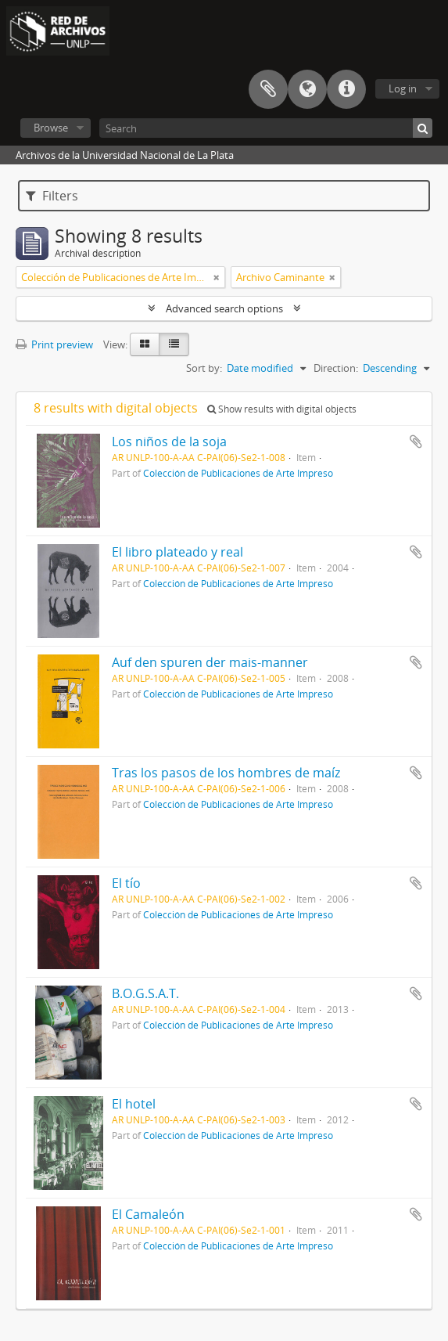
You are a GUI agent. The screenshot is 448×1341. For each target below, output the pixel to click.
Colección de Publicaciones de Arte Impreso (238, 473)
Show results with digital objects (282, 409)
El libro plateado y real (177, 552)
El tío (126, 883)
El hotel (134, 1103)
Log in (403, 88)
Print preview (54, 344)
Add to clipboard (416, 441)
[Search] (265, 128)
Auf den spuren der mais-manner (210, 662)
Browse (51, 128)
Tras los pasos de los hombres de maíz (226, 772)
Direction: (336, 368)
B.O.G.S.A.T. (145, 993)
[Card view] (144, 344)
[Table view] (174, 344)
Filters (52, 195)
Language (307, 89)
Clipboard (268, 89)
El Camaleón (148, 1214)
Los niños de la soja (169, 441)
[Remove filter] (216, 277)
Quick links (346, 89)
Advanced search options (224, 308)
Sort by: (204, 368)
